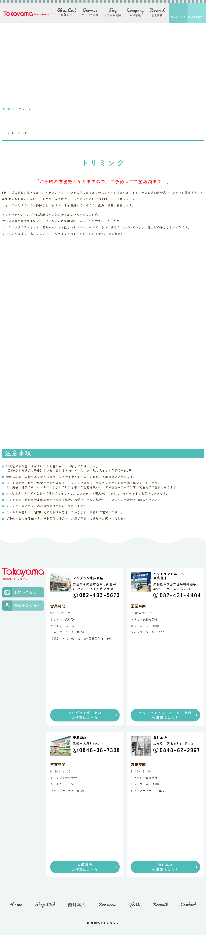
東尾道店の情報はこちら (85, 867)
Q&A (133, 904)
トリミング (19, 133)
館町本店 (76, 904)
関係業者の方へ (196, 16)
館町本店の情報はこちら (165, 867)
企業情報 (135, 12)
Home (16, 904)
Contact (188, 904)
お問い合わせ (178, 16)
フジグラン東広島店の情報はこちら (85, 715)
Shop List (45, 904)
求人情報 (157, 12)
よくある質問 (112, 12)
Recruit (160, 904)
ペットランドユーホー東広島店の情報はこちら (165, 715)
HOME (6, 109)
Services (107, 904)
